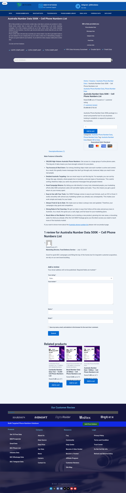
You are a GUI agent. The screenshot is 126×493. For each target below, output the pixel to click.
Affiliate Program (72, 458)
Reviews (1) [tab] (61, 151)
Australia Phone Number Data (94, 89)
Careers (41, 458)
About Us (41, 435)
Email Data (83, 13)
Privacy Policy (99, 435)
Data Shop (108, 13)
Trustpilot (11, 412)
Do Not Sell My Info (101, 449)
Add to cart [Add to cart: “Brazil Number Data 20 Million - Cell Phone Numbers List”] (73, 383)
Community (70, 440)
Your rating (52, 275)
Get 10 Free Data (16, 434)
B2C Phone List (15, 448)
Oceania (92, 81)
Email (50, 318)
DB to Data (96, 140)
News (40, 454)
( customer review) (90, 105)
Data (10, 13)
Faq (67, 435)
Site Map (69, 467)
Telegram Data (52, 13)
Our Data (41, 449)
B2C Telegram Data (17, 462)
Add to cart (90, 131)
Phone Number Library (68, 13)
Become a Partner (72, 454)
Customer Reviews (72, 463)
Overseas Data (96, 13)
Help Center (70, 445)
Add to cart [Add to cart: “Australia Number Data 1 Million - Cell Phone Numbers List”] (91, 381)
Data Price (41, 445)
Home (86, 81)
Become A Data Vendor (74, 449)
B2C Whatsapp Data (17, 457)
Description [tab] (53, 151)
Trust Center (98, 445)
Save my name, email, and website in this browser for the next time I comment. (74, 327)
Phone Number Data (22, 13)
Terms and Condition (101, 440)
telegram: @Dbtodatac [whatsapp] (89, 5)
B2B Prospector (15, 439)
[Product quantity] (100, 127)
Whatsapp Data (38, 13)
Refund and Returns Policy (103, 454)
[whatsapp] (40, 5)
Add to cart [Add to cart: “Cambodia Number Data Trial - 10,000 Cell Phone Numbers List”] (56, 385)
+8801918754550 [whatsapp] (50, 5)
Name (50, 309)
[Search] (112, 60)
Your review (52, 281)
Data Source (42, 440)
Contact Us (42, 463)
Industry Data (14, 453)
